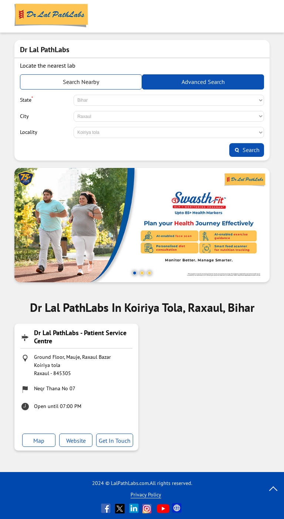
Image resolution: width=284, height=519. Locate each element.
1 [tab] (134, 273)
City (24, 116)
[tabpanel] (142, 225)
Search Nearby (81, 81)
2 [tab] (142, 273)
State (26, 99)
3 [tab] (149, 273)
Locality (28, 132)
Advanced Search (203, 81)
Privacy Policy (146, 494)
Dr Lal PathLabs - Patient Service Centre (80, 336)
